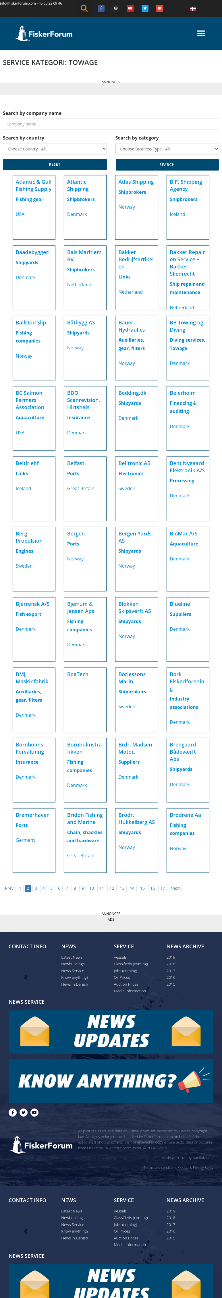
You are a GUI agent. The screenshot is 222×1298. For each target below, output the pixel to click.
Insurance (78, 417)
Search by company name (32, 113)
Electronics (130, 473)
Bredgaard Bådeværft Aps (183, 751)
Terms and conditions (160, 1166)
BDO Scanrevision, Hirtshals (83, 400)
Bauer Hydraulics (131, 326)
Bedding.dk (132, 392)
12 (112, 888)
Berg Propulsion (29, 537)
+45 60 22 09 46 (49, 3)
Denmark (77, 214)
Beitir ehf (27, 463)
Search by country (23, 138)
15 (142, 888)
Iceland (177, 214)
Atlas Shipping (136, 181)
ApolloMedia (202, 1157)
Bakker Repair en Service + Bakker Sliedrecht (187, 263)
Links (124, 277)
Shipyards (27, 262)
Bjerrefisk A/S (32, 603)
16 (152, 888)
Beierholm (183, 392)
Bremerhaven (33, 814)
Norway (126, 207)
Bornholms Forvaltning (30, 748)
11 (101, 888)
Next (175, 888)
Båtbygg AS (81, 322)
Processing (182, 480)
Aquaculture (30, 417)
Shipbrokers (81, 199)
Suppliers (180, 614)
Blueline (180, 603)
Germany (26, 840)
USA (20, 214)
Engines (24, 551)
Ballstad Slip (31, 322)
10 (91, 888)
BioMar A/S (183, 533)
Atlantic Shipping (78, 185)
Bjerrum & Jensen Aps (80, 607)
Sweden (126, 488)
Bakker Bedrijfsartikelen (136, 259)
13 (122, 888)
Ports (73, 473)
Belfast (75, 463)
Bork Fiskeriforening (187, 681)
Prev (9, 888)
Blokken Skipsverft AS (134, 607)
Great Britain (80, 488)
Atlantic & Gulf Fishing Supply (34, 185)
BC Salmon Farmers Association (30, 400)
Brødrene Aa (185, 814)
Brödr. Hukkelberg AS (136, 818)
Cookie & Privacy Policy (195, 1166)
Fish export (28, 614)
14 (132, 888)
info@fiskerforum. (14, 3)
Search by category (137, 138)
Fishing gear (29, 199)
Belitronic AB (134, 463)
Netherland (79, 284)
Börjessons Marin (132, 678)
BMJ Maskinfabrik (32, 678)
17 (163, 888)
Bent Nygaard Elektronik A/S (187, 467)
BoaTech (77, 674)
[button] (84, 8)
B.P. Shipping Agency (186, 185)
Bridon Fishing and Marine (85, 818)
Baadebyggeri (33, 252)
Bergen (76, 533)
